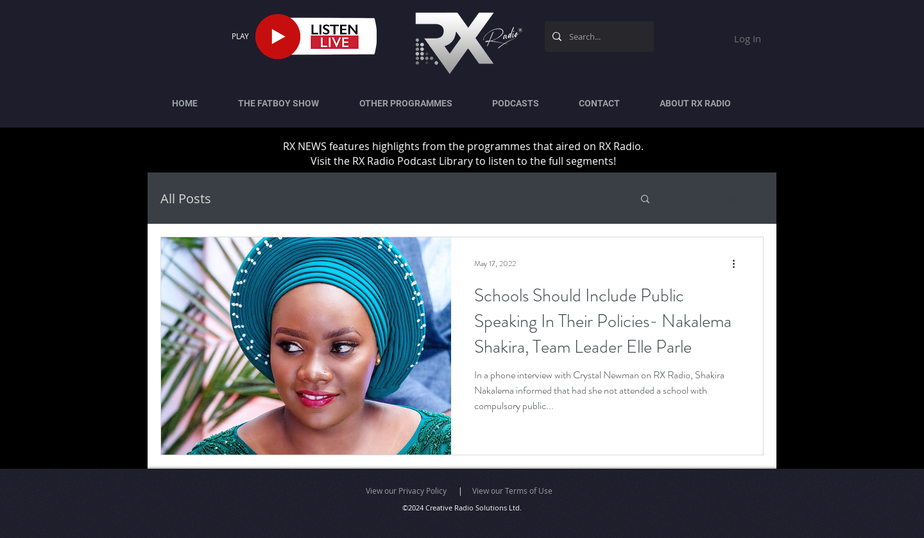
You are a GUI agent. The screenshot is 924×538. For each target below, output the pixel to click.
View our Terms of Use (512, 490)
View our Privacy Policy (406, 490)
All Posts (185, 198)
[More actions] (738, 263)
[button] (645, 199)
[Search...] (598, 36)
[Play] (277, 36)
